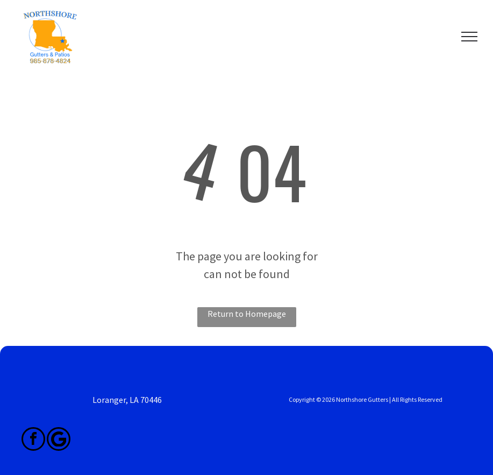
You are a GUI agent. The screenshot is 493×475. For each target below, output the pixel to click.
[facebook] (33, 440)
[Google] (58, 440)
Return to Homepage (247, 313)
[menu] (469, 37)
